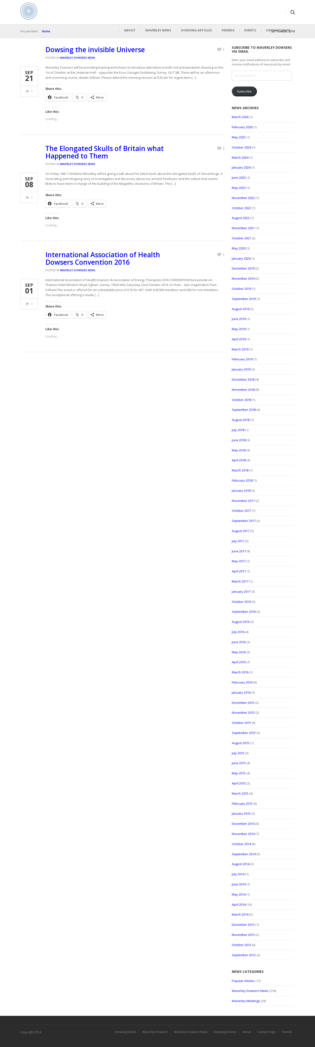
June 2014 (239, 884)
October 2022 (241, 208)
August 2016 (240, 622)
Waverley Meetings (246, 1001)
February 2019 (242, 359)
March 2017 (240, 581)
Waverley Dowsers (155, 1032)
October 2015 (241, 722)
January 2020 (241, 258)
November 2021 (243, 228)
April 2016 (239, 662)
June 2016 (239, 642)
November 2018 (243, 389)
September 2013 (244, 955)
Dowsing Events (125, 1032)
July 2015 (238, 753)
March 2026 (240, 117)
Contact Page (278, 30)
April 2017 (239, 571)
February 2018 (242, 480)
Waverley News (158, 30)
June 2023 (239, 177)
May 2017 (239, 561)
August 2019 (240, 309)
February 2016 (242, 682)
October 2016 (241, 601)
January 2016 (241, 692)
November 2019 (243, 278)
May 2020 (239, 248)
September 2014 (244, 854)
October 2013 (241, 945)
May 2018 (239, 450)
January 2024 (241, 167)
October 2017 (241, 510)
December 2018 (243, 379)
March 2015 (240, 793)
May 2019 (239, 329)
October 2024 (241, 147)
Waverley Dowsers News (77, 57)
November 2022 (243, 198)
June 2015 (239, 763)
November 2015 (243, 712)
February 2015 (242, 803)
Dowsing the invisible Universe (95, 49)
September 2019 (244, 299)
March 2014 (240, 914)
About (130, 30)
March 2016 (240, 672)
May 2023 (239, 187)
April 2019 (239, 339)
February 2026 (242, 127)
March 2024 (240, 157)
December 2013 (243, 924)
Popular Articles (243, 981)
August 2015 (240, 743)
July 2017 (238, 541)
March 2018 (240, 470)
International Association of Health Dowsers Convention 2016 (102, 258)
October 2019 (241, 288)
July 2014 (238, 874)
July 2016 (238, 632)
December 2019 (243, 268)
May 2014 (239, 894)
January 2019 (241, 369)
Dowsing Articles (196, 30)
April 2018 (239, 460)
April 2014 (239, 904)
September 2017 (244, 521)
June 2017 (239, 551)
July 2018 (238, 430)
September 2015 (244, 733)
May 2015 (239, 773)
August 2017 (240, 531)
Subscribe (244, 91)
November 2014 (243, 834)
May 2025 (239, 137)
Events (250, 30)
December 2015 (243, 702)
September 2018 (244, 409)
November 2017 (243, 501)
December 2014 (243, 823)
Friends (228, 30)
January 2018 (241, 490)
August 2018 (240, 420)
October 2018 (241, 400)
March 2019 (240, 349)
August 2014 (240, 864)
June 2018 (239, 440)
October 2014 (241, 844)
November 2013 (243, 935)
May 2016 (239, 652)
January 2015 (241, 813)
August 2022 (240, 218)
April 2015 (239, 783)
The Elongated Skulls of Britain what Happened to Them (104, 152)
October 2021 (241, 238)
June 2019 (239, 319)
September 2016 (244, 611)
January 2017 (241, 591)
